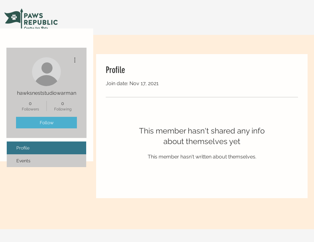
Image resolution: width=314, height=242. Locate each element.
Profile (22, 147)
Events (23, 160)
